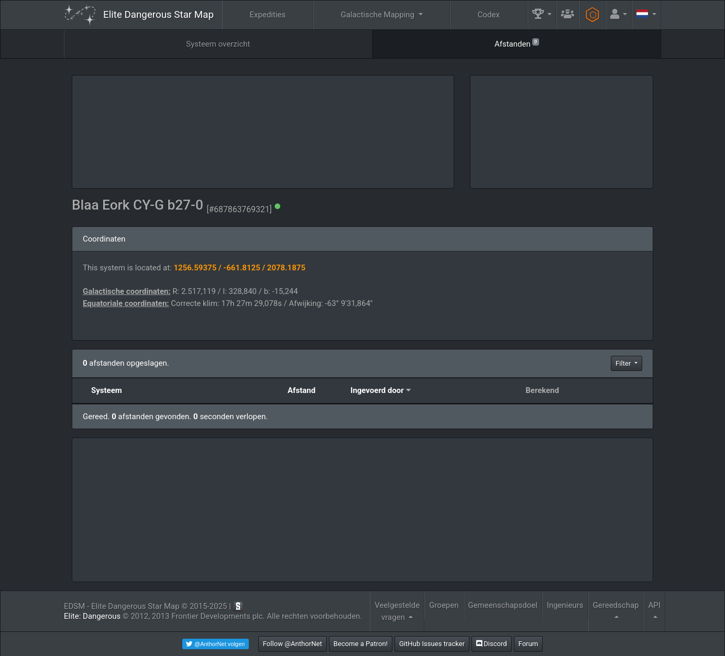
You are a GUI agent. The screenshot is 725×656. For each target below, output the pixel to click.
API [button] (654, 605)
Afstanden (517, 43)
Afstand (301, 390)
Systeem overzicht (218, 44)
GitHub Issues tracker (432, 644)
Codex (489, 14)
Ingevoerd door (377, 390)
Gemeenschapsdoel (502, 605)
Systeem (106, 390)
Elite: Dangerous (92, 616)
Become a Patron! (361, 644)
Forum (529, 644)
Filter (624, 363)
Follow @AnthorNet (292, 644)
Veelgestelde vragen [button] (397, 611)
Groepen (443, 605)
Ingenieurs (565, 605)
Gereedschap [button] (616, 605)
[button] (542, 15)
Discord (491, 644)
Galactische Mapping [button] (378, 14)
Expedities (268, 14)
